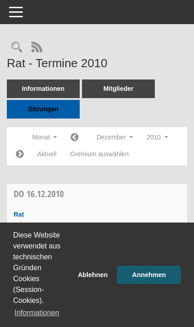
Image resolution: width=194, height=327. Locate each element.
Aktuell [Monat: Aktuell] (46, 154)
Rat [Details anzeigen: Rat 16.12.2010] (19, 214)
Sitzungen (43, 109)
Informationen (43, 88)
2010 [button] (157, 137)
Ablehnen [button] (93, 274)
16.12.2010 (39, 194)
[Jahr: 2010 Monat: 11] (74, 137)
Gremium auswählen (99, 154)
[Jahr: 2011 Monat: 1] (20, 154)
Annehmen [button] (149, 274)
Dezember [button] (115, 137)
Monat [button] (44, 137)
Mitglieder (118, 88)
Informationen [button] (37, 313)
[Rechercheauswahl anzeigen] (17, 48)
